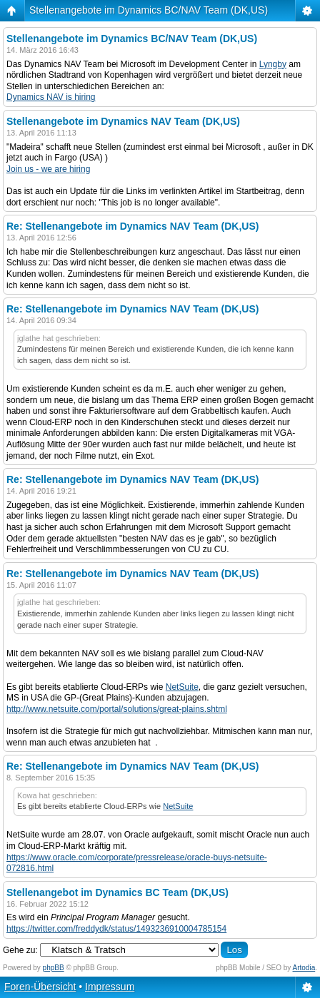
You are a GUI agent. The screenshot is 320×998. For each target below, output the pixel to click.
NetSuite (182, 687)
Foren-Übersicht (40, 986)
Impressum (109, 986)
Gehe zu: (20, 950)
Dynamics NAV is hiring (50, 97)
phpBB (53, 968)
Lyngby (272, 64)
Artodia (304, 968)
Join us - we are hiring (48, 169)
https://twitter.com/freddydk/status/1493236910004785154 (116, 929)
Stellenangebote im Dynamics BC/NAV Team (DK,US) (148, 10)
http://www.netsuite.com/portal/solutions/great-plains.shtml (116, 709)
